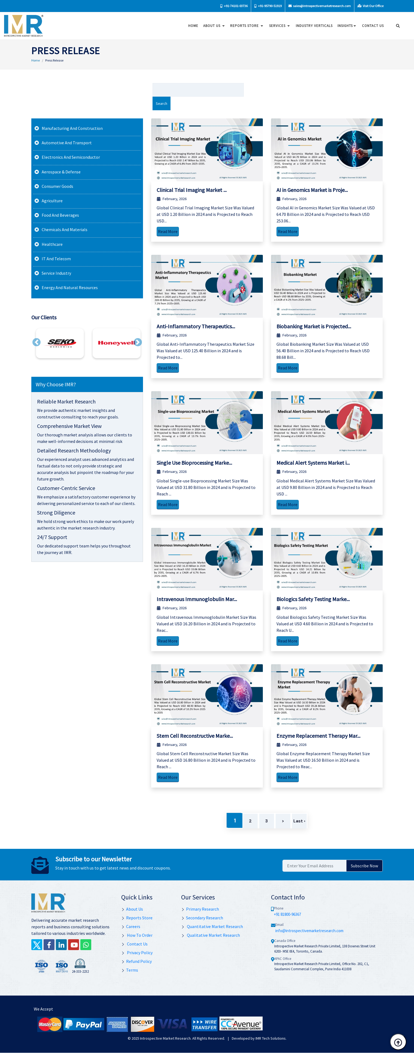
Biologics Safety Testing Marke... (313, 599)
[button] (36, 342)
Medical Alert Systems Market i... (313, 462)
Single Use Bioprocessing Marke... (194, 462)
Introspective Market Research (165, 1038)
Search (161, 103)
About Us (213, 25)
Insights (345, 25)
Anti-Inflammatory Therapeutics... (196, 326)
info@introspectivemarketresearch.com (309, 930)
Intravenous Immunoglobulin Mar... (197, 599)
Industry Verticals (312, 25)
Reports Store (246, 25)
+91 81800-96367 (287, 914)
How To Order (137, 935)
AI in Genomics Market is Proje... (312, 189)
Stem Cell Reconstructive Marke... (195, 735)
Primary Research (200, 909)
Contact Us (134, 944)
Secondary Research (202, 917)
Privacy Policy (137, 952)
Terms (129, 970)
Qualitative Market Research (210, 935)
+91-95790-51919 (268, 6)
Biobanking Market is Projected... (313, 326)
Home (192, 25)
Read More (168, 231)
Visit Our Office (370, 6)
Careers (130, 926)
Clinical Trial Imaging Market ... (192, 189)
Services (278, 25)
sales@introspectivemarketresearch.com (319, 6)
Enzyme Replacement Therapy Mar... (318, 735)
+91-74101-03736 (234, 6)
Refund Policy (136, 961)
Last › (299, 821)
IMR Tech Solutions (270, 1038)
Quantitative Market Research (212, 926)
